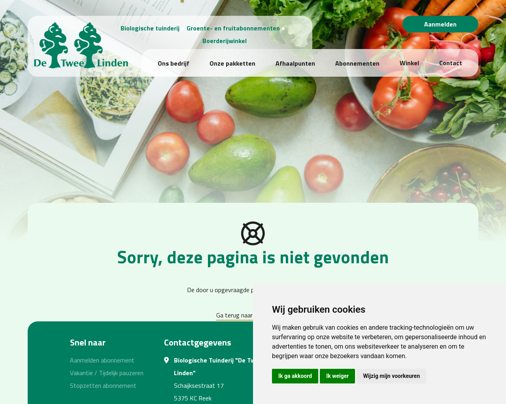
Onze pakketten (232, 63)
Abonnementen (357, 63)
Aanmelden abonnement (102, 360)
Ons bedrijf (173, 63)
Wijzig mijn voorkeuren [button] (391, 376)
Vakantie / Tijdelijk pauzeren (106, 373)
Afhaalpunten (295, 63)
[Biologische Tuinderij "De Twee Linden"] (78, 43)
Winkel (409, 63)
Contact (450, 63)
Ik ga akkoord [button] (295, 376)
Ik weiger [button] (337, 376)
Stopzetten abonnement (103, 385)
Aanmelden (440, 24)
